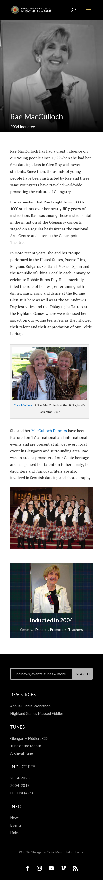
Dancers (42, 629)
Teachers (75, 629)
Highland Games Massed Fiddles (37, 713)
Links (14, 832)
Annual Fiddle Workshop (30, 706)
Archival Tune (21, 753)
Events (16, 825)
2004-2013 (20, 785)
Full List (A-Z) (21, 793)
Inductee (27, 126)
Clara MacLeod (24, 405)
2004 (14, 126)
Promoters (58, 629)
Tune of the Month (25, 746)
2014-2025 (20, 778)
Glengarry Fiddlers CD (29, 738)
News (15, 817)
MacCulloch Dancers (49, 430)
